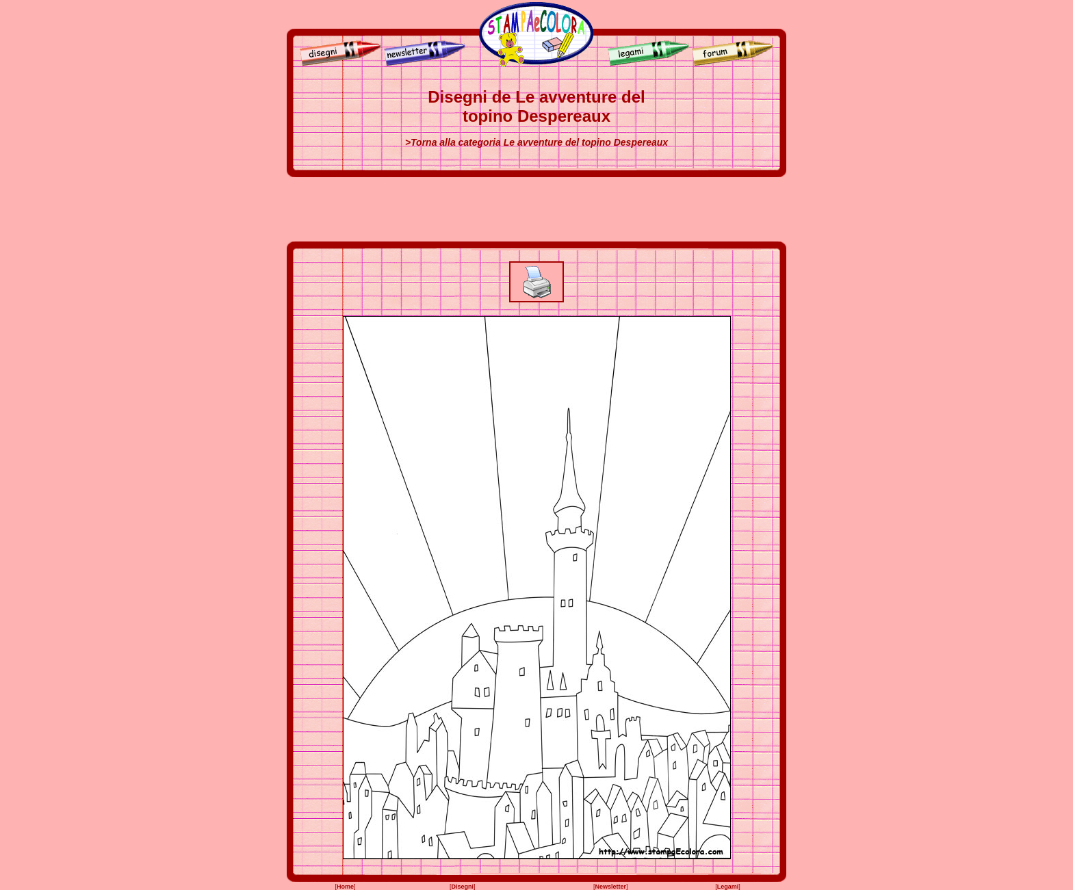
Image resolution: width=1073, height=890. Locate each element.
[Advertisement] (536, 209)
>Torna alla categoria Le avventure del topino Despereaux (536, 142)
